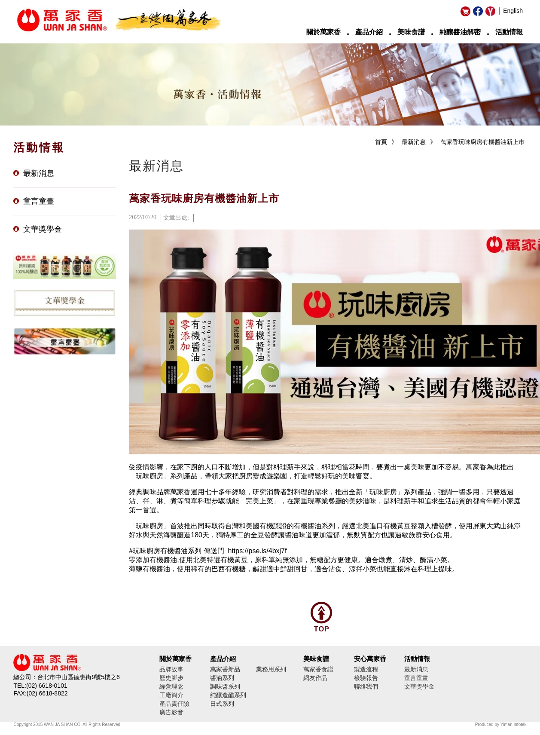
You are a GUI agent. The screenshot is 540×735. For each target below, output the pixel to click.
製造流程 (366, 669)
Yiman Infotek (513, 724)
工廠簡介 (171, 695)
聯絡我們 (366, 686)
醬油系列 (222, 677)
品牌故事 (171, 669)
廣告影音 (171, 712)
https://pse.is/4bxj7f (257, 550)
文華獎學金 (42, 229)
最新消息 (38, 173)
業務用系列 (271, 669)
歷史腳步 (171, 677)
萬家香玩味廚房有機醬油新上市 (482, 141)
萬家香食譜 (318, 669)
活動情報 (509, 32)
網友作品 (315, 677)
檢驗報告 (366, 677)
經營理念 (171, 686)
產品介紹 (369, 32)
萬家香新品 (225, 669)
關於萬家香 (323, 32)
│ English (510, 10)
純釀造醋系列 (228, 695)
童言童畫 (38, 201)
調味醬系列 (225, 686)
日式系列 (222, 703)
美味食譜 (411, 32)
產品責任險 (174, 703)
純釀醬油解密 (460, 32)
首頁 (381, 141)
